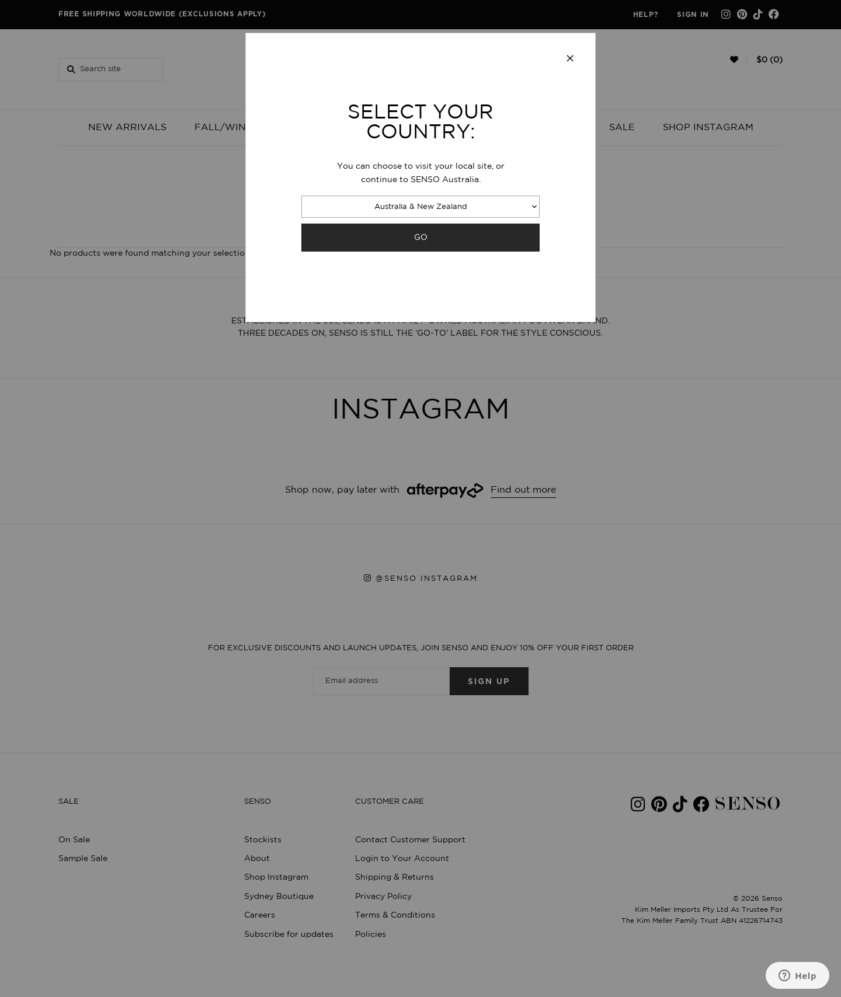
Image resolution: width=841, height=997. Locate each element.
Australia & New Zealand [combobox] (420, 207)
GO (421, 237)
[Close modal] (570, 59)
